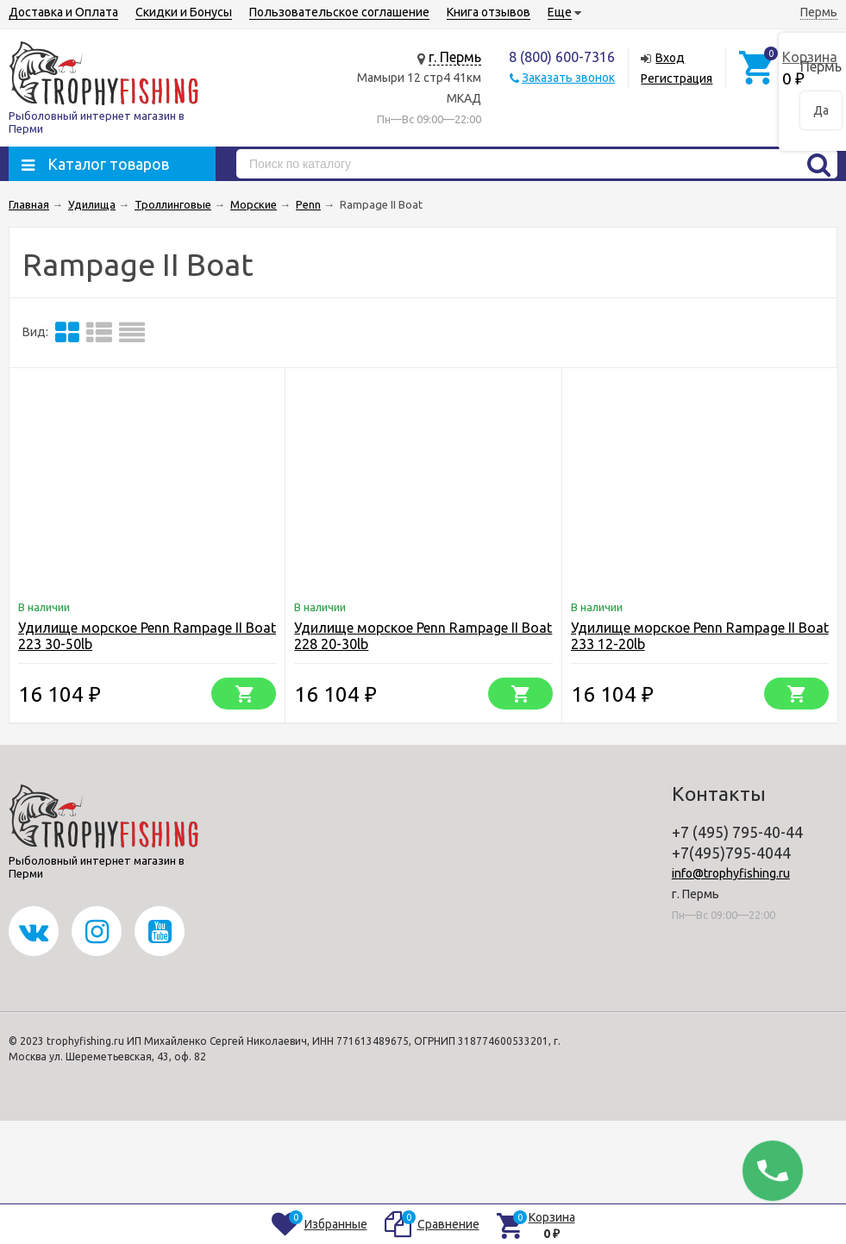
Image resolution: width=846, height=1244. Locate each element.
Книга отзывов (488, 12)
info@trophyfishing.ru (731, 873)
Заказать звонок (568, 77)
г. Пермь (455, 57)
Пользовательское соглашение (339, 12)
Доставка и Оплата (63, 12)
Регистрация (676, 78)
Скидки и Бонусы (183, 12)
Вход (670, 58)
